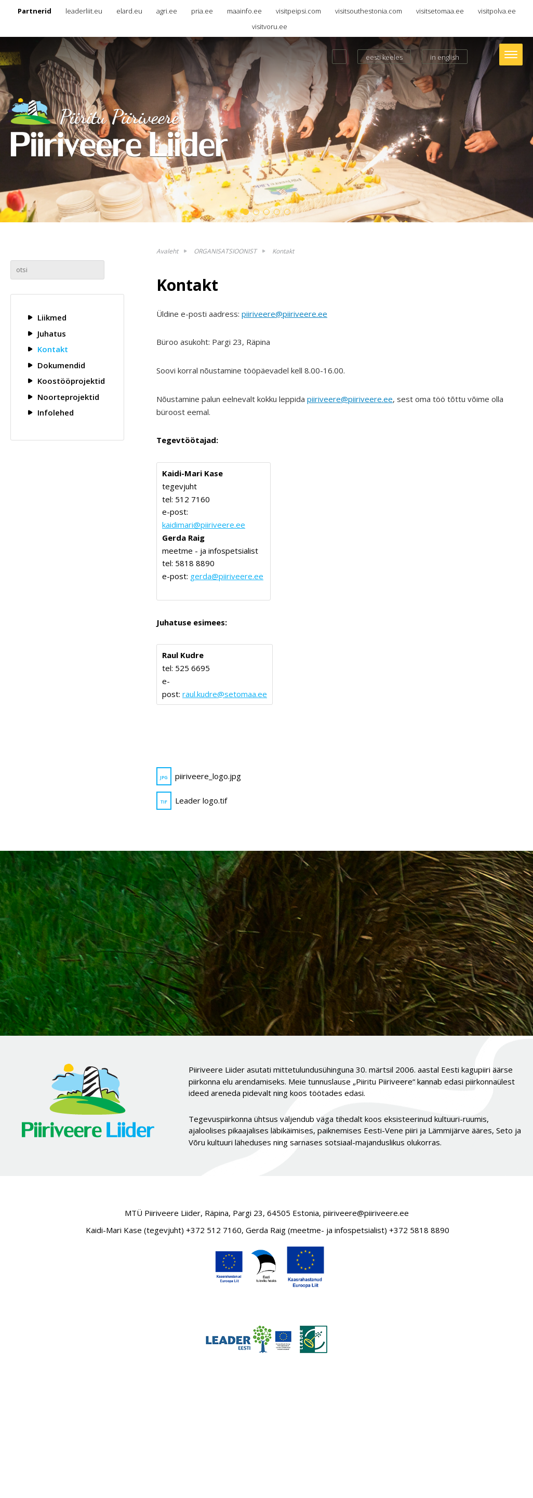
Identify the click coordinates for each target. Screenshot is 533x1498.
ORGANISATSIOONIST (225, 251)
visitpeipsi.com (298, 11)
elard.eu (129, 11)
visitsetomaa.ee (440, 11)
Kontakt (52, 349)
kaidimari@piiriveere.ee (203, 524)
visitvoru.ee (269, 26)
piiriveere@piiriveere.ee (284, 314)
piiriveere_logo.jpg (198, 776)
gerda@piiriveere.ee (226, 576)
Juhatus (51, 333)
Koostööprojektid (71, 381)
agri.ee (166, 11)
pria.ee (202, 11)
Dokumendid (61, 365)
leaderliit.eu (83, 11)
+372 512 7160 (214, 1230)
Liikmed (51, 317)
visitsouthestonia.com (368, 11)
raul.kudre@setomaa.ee (224, 694)
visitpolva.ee (497, 11)
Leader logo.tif (191, 801)
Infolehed (55, 412)
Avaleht (167, 251)
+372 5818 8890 (419, 1230)
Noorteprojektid (68, 397)
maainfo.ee (244, 11)
